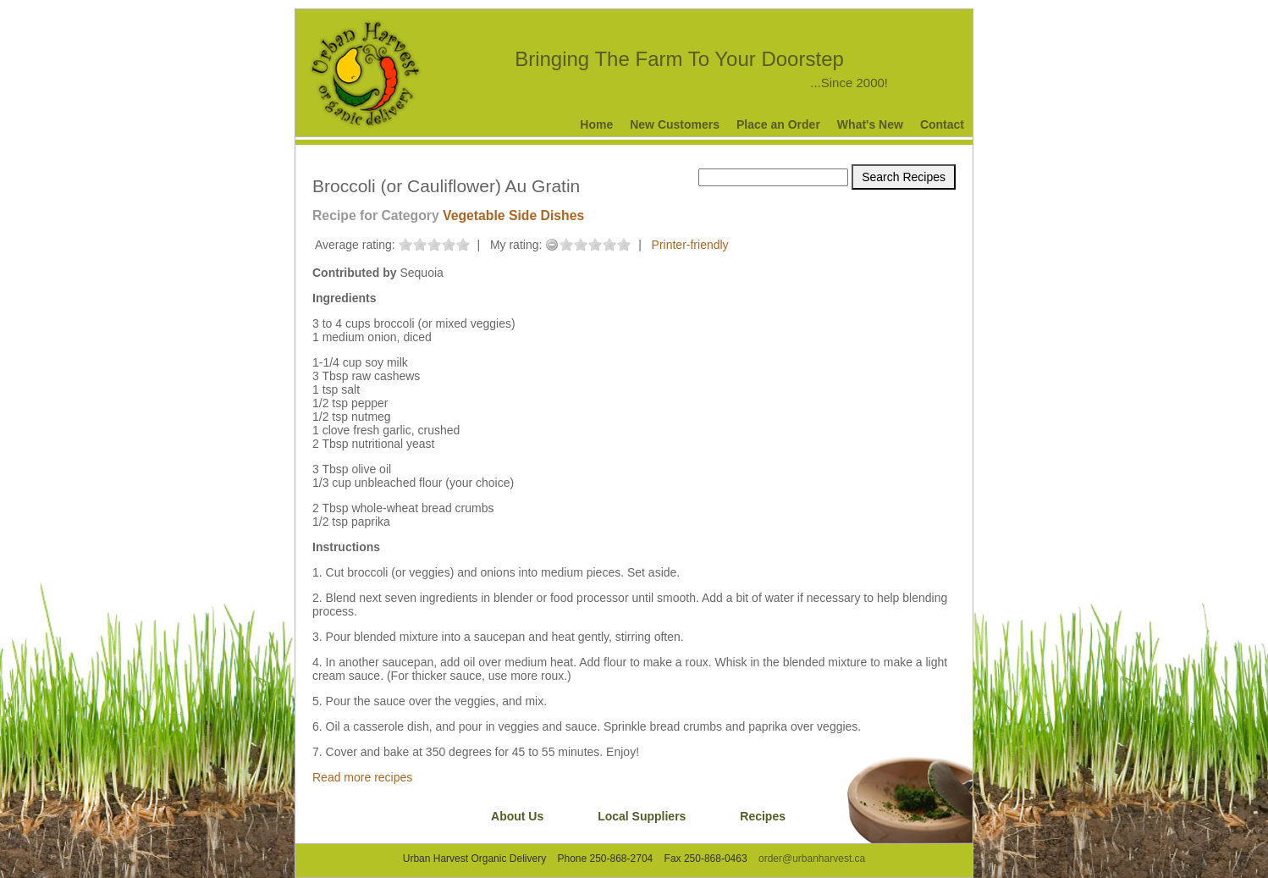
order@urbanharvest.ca (811, 858)
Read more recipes (362, 777)
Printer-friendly (690, 244)
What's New (870, 124)
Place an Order (778, 124)
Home (596, 124)
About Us (517, 816)
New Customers (674, 124)
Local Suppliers (642, 816)
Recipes (763, 816)
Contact (942, 124)
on (405, 244)
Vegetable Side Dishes (513, 215)
